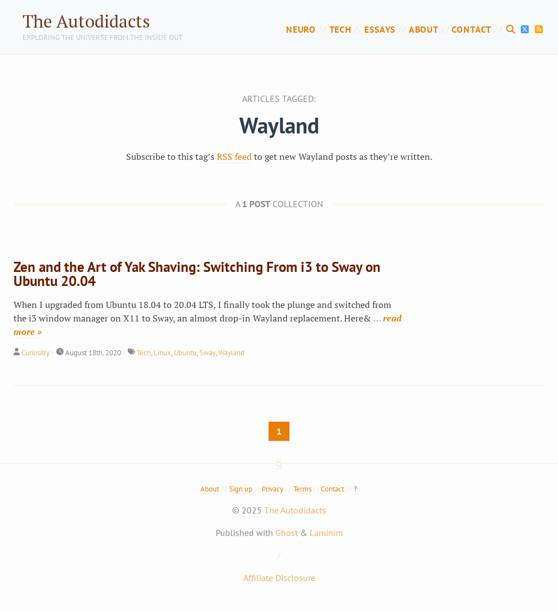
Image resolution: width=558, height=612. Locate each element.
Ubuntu (185, 353)
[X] (526, 29)
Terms (302, 489)
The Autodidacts (86, 21)
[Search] (512, 29)
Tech (340, 29)
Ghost (286, 532)
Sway (207, 353)
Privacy (272, 489)
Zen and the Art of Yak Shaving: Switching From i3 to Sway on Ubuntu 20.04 (197, 274)
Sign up (240, 489)
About (424, 29)
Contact (472, 29)
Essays (379, 29)
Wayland (231, 353)
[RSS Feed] (538, 29)
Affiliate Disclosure (279, 577)
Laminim (326, 532)
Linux (162, 353)
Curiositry (35, 353)
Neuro (301, 29)
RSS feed (234, 156)
